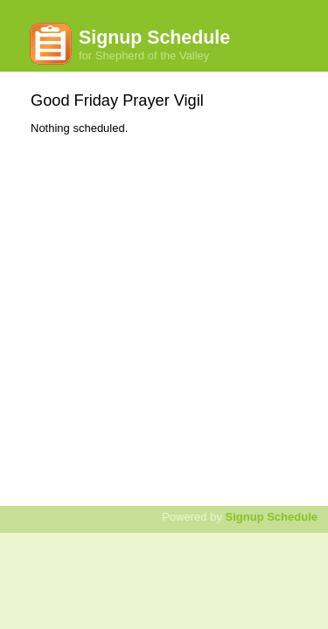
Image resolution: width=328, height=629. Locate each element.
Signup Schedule (272, 516)
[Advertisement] (164, 311)
